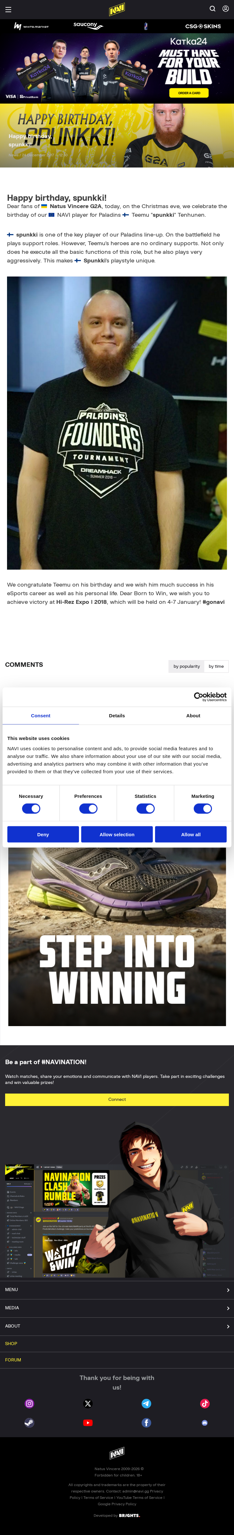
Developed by (117, 1515)
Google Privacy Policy (117, 1504)
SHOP (11, 1344)
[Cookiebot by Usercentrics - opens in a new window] (199, 697)
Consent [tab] (41, 715)
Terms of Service (98, 1498)
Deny (43, 834)
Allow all (191, 834)
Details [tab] (117, 715)
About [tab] (193, 715)
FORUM (13, 1360)
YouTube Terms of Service (139, 1498)
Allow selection (116, 834)
